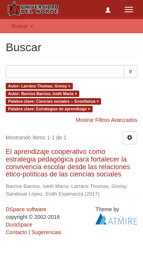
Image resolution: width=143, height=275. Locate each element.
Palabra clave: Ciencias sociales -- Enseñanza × (53, 101)
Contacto (16, 232)
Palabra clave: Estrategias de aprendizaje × (49, 109)
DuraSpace (19, 225)
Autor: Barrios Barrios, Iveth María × (42, 93)
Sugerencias (46, 232)
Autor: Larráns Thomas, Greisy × (39, 86)
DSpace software (26, 209)
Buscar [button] (22, 26)
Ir (130, 71)
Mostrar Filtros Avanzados (106, 120)
